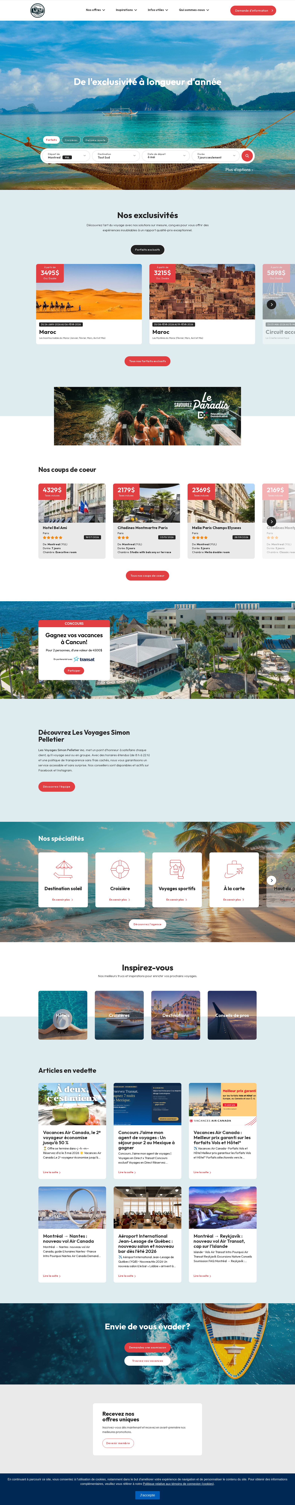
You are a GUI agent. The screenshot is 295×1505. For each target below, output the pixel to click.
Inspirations (124, 10)
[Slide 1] (146, 439)
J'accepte (147, 1495)
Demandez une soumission (147, 1347)
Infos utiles (156, 10)
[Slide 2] (149, 439)
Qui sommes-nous (192, 10)
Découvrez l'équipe (56, 786)
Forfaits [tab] (51, 139)
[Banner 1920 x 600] (147, 416)
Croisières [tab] (71, 140)
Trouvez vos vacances (147, 1360)
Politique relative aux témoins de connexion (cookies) (178, 1483)
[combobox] (218, 157)
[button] (95, 10)
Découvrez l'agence (148, 924)
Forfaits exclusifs (147, 249)
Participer (74, 670)
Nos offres (93, 10)
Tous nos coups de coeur (148, 575)
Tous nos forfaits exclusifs (147, 361)
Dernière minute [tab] (96, 140)
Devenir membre (118, 1443)
